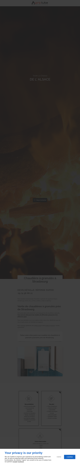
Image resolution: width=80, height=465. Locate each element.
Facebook (21, 461)
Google (15, 461)
